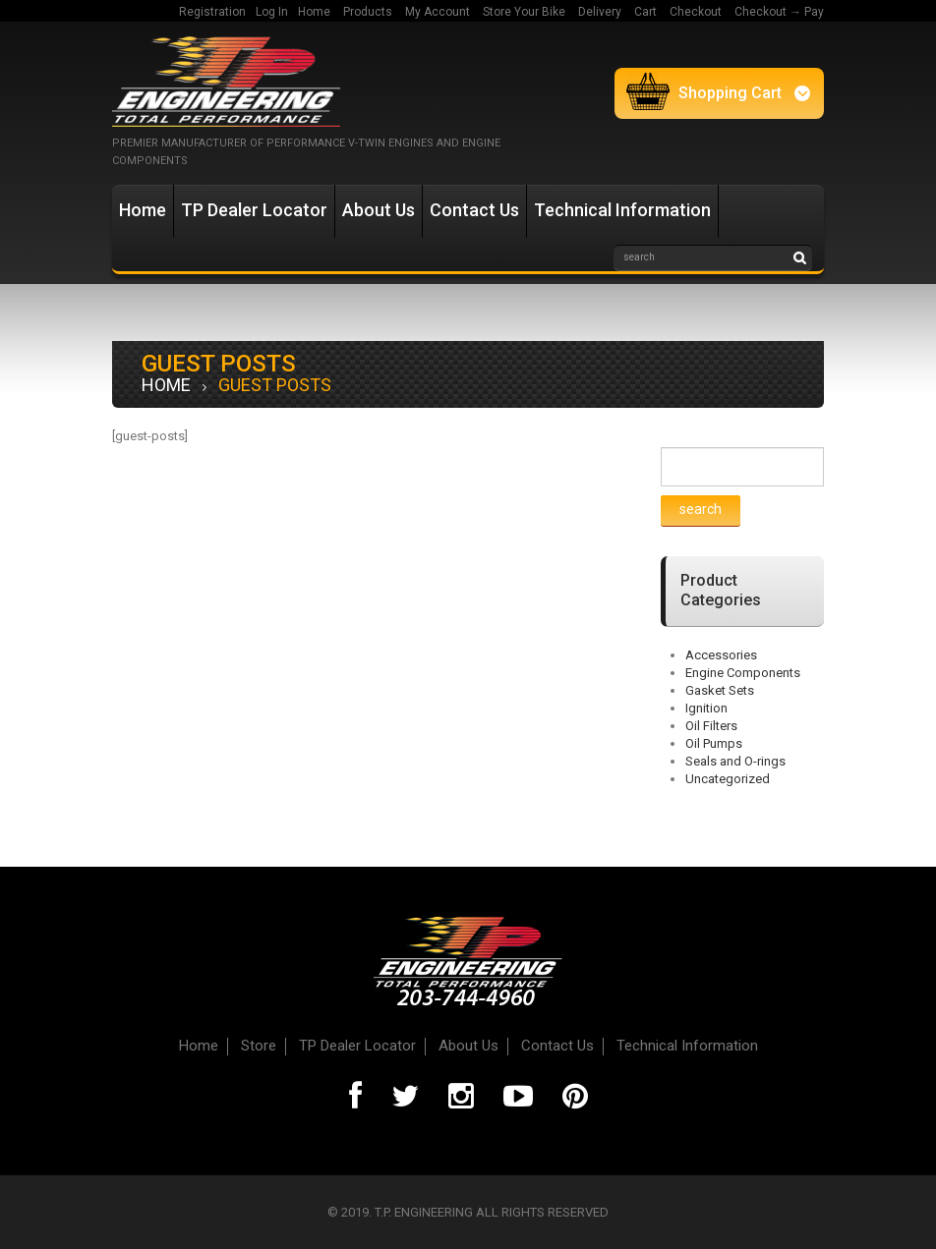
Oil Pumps (713, 743)
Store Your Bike (524, 12)
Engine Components (742, 672)
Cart (645, 12)
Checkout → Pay (779, 12)
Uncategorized (727, 778)
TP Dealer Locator (254, 209)
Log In (272, 12)
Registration (212, 12)
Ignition (706, 708)
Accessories (721, 655)
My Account (437, 12)
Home (314, 12)
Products (367, 12)
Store (258, 1045)
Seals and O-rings (735, 761)
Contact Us (474, 209)
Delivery (599, 12)
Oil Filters (711, 725)
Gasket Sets (719, 690)
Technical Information (622, 209)
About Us (378, 209)
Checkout (696, 12)
